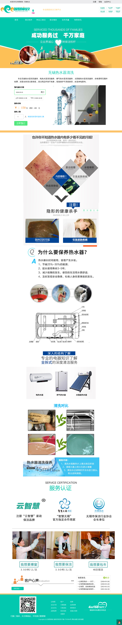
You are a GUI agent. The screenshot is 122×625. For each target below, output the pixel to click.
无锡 (33, 13)
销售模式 (73, 608)
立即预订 (20, 123)
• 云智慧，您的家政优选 (86, 586)
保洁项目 (53, 20)
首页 (16, 20)
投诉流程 (63, 611)
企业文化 (54, 608)
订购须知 (63, 608)
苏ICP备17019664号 (65, 619)
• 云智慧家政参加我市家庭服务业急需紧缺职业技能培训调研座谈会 (87, 589)
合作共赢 (65, 20)
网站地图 (75, 619)
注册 (94, 2)
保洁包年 (28, 20)
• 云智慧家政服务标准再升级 (87, 584)
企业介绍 (54, 605)
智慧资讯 (78, 20)
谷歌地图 (81, 619)
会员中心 (107, 2)
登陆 (100, 2)
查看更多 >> (18, 588)
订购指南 (63, 605)
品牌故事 (54, 611)
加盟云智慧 (73, 611)
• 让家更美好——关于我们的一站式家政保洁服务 (87, 581)
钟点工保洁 (41, 20)
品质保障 (73, 605)
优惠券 (62, 614)
